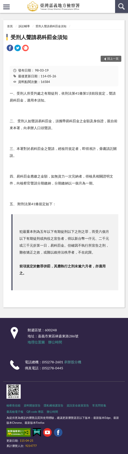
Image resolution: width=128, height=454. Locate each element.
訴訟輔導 (24, 26)
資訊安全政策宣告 (78, 405)
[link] (10, 48)
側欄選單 (6, 7)
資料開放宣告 (32, 405)
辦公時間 (55, 342)
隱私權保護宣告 (53, 405)
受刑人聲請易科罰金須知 (51, 26)
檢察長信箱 (13, 405)
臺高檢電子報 (14, 411)
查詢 (121, 6)
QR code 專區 (35, 411)
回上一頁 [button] (113, 58)
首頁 (10, 26)
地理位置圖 (36, 342)
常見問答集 (99, 405)
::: (3, 3)
